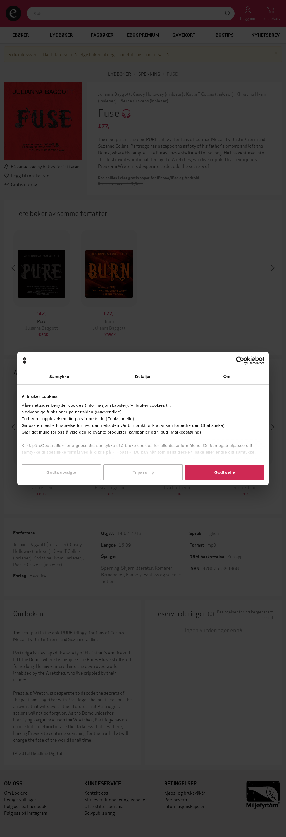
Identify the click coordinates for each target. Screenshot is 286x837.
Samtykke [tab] (59, 376)
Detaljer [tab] (143, 376)
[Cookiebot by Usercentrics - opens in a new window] (240, 360)
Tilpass (143, 472)
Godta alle (224, 472)
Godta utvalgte (61, 472)
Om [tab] (226, 376)
